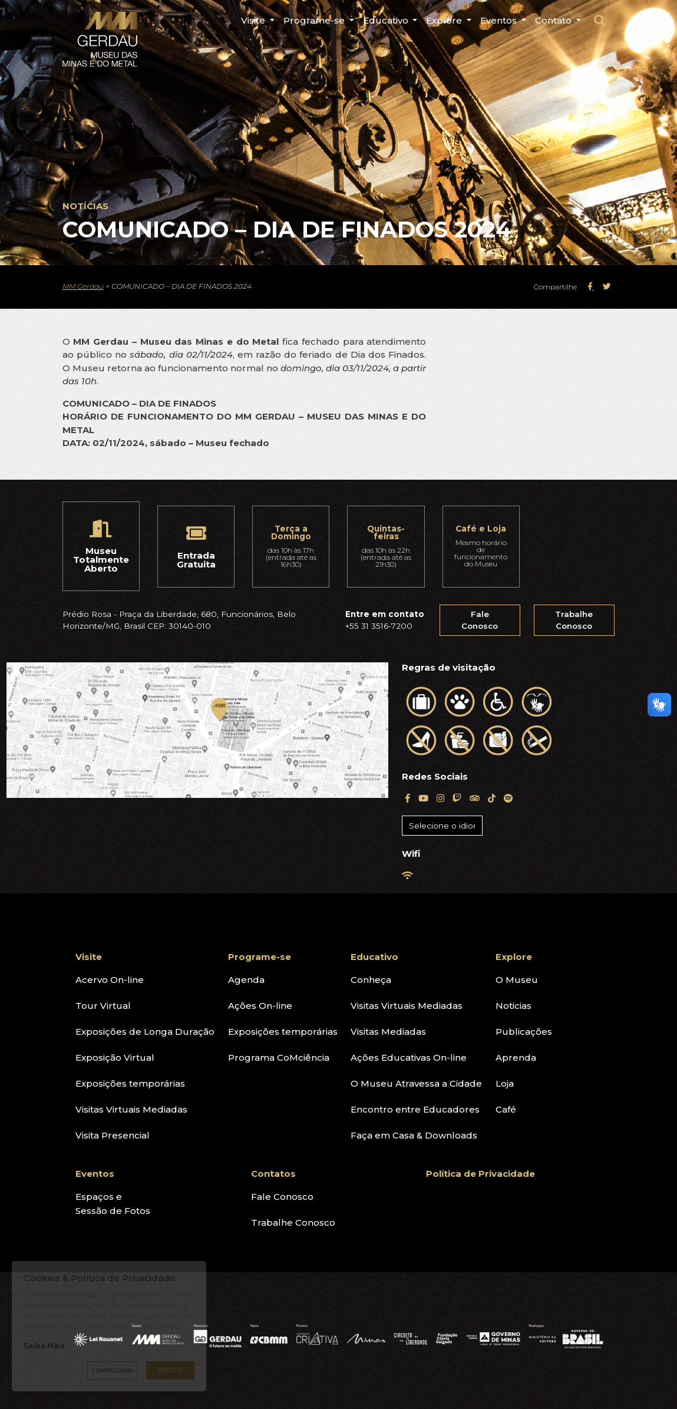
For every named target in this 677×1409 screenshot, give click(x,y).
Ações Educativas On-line (409, 1057)
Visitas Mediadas (388, 1031)
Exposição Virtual (114, 1057)
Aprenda (516, 1057)
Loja (505, 1083)
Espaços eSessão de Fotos (112, 1203)
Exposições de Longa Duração (144, 1031)
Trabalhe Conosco (574, 620)
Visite (88, 956)
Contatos (273, 1173)
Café (506, 1109)
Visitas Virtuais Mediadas (131, 1109)
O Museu (517, 979)
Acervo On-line (109, 979)
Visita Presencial (112, 1135)
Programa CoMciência (278, 1057)
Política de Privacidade (480, 1173)
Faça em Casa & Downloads (414, 1135)
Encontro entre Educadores (415, 1109)
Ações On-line (260, 1005)
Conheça (371, 979)
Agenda (246, 979)
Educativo (374, 956)
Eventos (94, 1173)
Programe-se (259, 956)
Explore (514, 956)
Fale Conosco (479, 620)
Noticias (513, 1005)
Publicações (524, 1031)
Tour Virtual (103, 1005)
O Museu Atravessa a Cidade (416, 1083)
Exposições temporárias (130, 1083)
